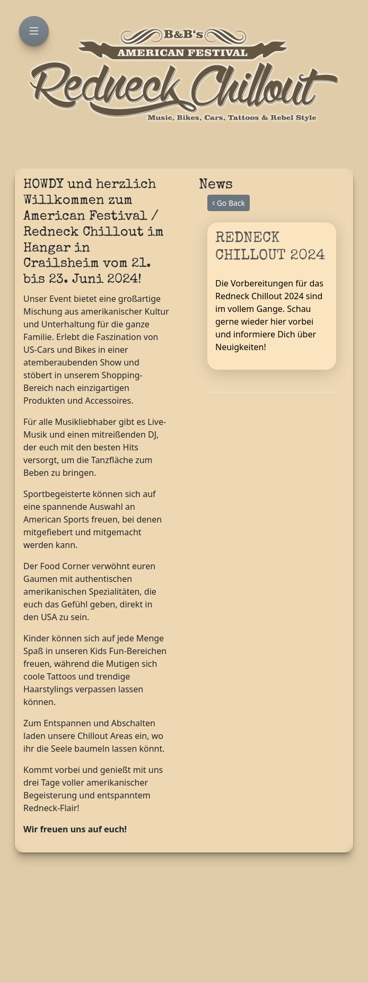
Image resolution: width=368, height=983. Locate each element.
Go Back (228, 203)
